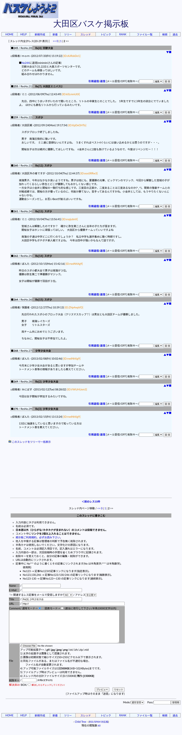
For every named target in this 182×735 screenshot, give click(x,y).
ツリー (68, 34)
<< (54, 41)
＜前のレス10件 (91, 501)
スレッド (85, 34)
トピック (106, 34)
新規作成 (40, 34)
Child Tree (80, 728)
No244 (26, 62)
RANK (122, 34)
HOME (9, 34)
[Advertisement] (91, 471)
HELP (23, 34)
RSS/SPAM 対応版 (98, 728)
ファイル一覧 (144, 34)
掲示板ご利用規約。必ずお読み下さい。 (39, 537)
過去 (175, 34)
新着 (55, 34)
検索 (164, 34)
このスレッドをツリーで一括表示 (30, 441)
